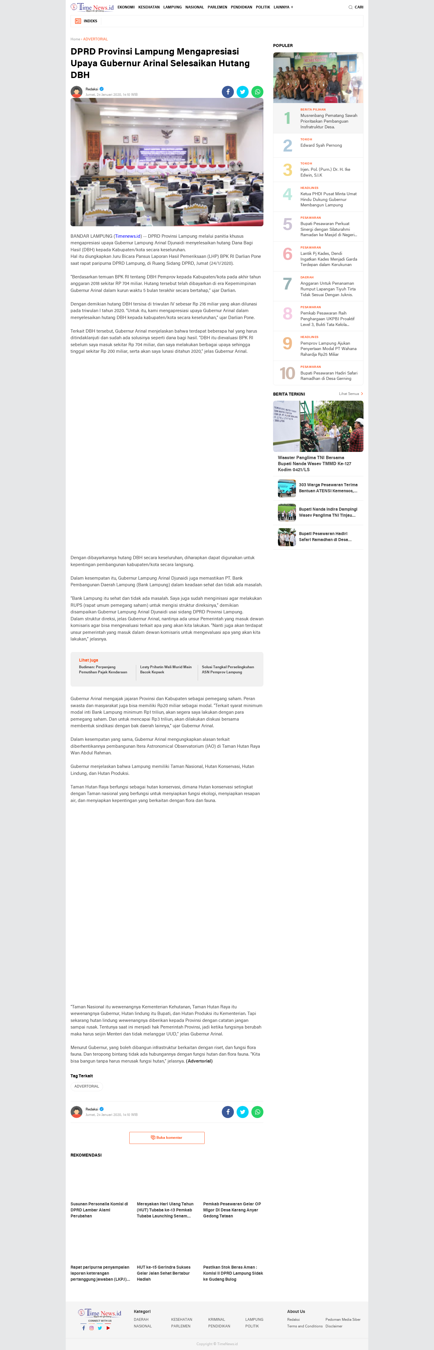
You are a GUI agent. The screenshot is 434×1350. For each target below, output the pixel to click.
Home (75, 39)
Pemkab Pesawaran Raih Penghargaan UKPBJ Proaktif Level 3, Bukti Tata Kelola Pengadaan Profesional (327, 319)
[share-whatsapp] (257, 92)
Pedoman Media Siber (343, 1320)
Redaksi (293, 1320)
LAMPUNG (172, 7)
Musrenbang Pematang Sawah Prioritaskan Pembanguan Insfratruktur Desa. (328, 121)
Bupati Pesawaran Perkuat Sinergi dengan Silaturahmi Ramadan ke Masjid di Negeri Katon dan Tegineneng (327, 230)
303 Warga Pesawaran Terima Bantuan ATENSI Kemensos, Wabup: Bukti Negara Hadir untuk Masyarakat (328, 488)
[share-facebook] (228, 92)
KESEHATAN (149, 7)
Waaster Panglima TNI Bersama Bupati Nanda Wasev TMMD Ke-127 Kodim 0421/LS (314, 464)
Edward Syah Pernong (321, 145)
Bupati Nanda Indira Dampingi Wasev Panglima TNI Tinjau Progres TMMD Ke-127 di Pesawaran (328, 513)
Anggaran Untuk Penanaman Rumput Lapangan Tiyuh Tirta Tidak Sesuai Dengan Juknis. (328, 289)
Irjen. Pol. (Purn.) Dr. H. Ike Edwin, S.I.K (325, 173)
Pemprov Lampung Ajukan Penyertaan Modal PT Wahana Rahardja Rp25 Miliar (328, 349)
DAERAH (141, 1320)
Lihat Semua (349, 394)
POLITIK (263, 7)
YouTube (108, 1330)
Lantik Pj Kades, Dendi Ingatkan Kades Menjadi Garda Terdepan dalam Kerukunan (328, 259)
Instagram (92, 1330)
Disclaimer (334, 1326)
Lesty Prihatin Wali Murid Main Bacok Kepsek (166, 670)
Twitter (100, 1330)
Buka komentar (166, 1137)
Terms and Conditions (305, 1326)
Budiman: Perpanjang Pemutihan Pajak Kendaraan (103, 670)
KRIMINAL (216, 1320)
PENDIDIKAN (219, 1326)
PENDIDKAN (241, 7)
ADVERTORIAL (86, 1086)
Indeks (85, 21)
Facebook (83, 1330)
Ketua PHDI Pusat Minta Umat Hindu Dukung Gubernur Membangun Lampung (328, 200)
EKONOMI (126, 7)
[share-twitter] (243, 92)
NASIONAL (194, 7)
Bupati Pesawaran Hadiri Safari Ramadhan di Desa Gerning (328, 376)
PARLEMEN (217, 7)
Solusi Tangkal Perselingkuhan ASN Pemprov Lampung (228, 670)
